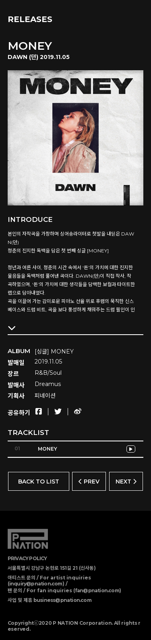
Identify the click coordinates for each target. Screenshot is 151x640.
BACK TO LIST (38, 481)
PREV (89, 481)
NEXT (126, 481)
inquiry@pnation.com (35, 584)
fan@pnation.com (97, 590)
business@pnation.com (62, 600)
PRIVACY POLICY (27, 558)
